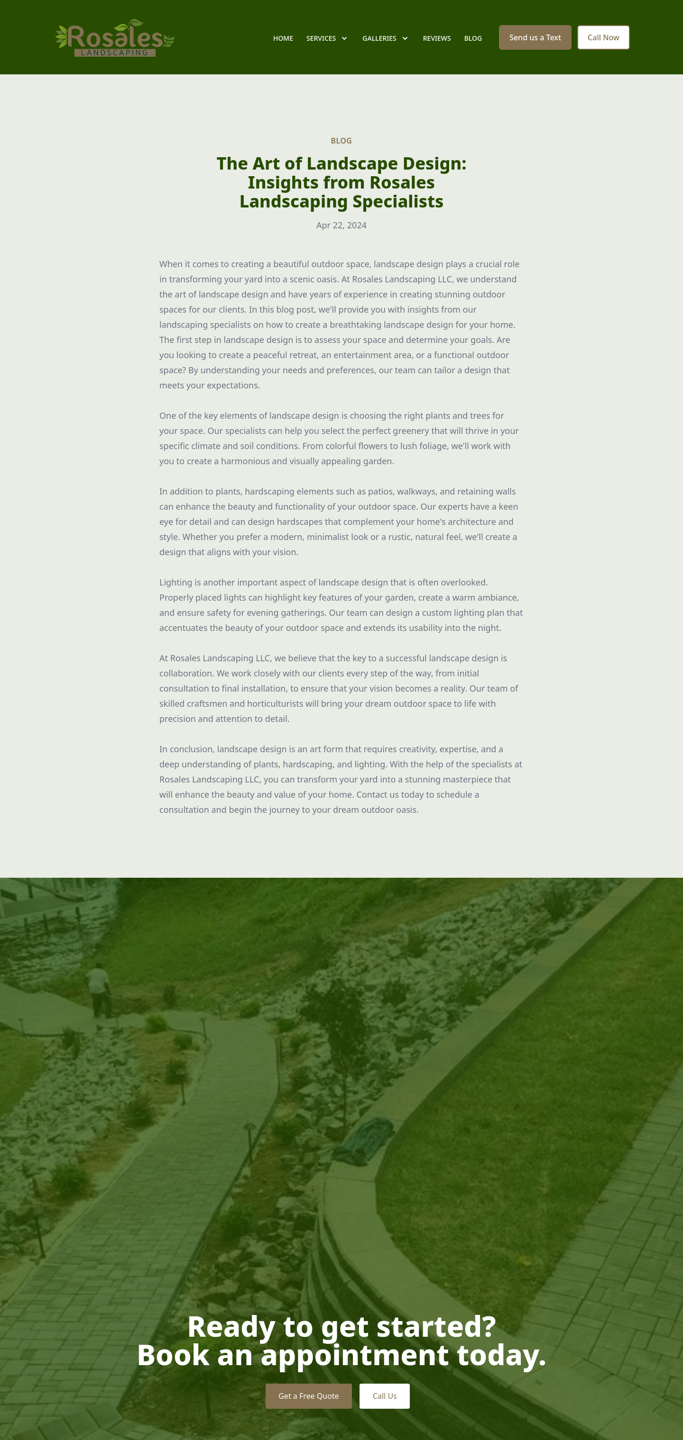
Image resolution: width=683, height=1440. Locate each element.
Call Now (603, 41)
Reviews (437, 42)
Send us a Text (535, 41)
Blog (473, 42)
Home (283, 42)
